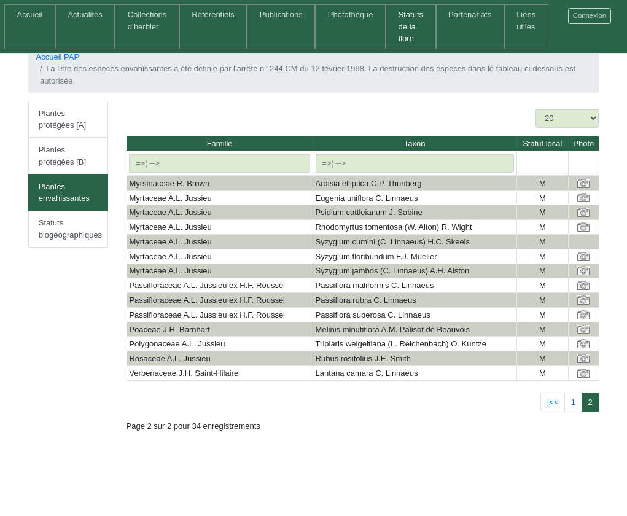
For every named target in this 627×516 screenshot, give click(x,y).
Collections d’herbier (147, 20)
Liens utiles (525, 20)
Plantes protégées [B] (62, 155)
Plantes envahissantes (64, 192)
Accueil (29, 14)
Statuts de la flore (411, 26)
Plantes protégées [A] (62, 119)
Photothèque (350, 14)
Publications (281, 14)
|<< (553, 402)
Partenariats (469, 14)
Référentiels (213, 14)
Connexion (589, 15)
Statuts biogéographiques (70, 229)
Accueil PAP (58, 56)
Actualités (85, 14)
